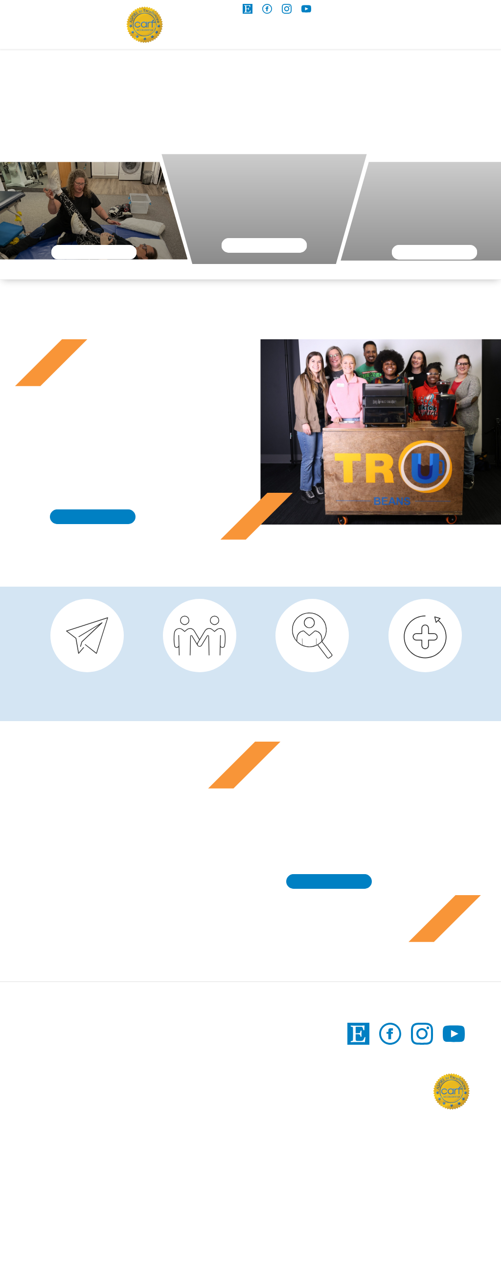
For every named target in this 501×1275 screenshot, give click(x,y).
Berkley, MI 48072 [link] (177, 1179)
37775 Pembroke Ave (183, 1228)
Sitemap (351, 1249)
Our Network (470, 10)
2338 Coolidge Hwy (180, 1153)
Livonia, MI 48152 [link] (176, 1241)
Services (200, 36)
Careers (388, 36)
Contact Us (408, 10)
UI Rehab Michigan (63, 26)
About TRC (456, 36)
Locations (263, 36)
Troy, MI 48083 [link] (268, 1241)
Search (347, 10)
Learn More (93, 252)
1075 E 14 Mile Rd (272, 1228)
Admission (326, 36)
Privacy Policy (405, 1249)
